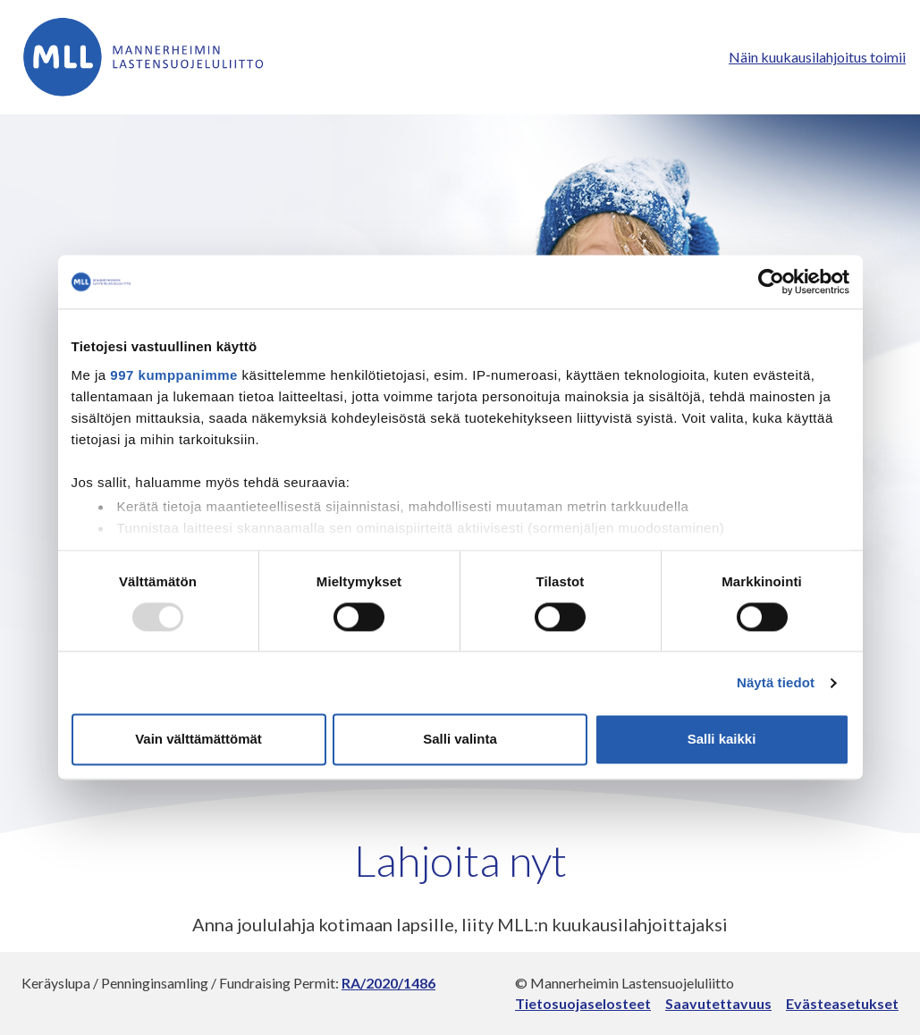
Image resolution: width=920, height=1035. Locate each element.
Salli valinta (460, 739)
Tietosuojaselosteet (583, 1003)
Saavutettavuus (718, 1003)
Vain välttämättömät (198, 739)
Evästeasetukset (842, 1003)
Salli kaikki (722, 739)
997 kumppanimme (174, 375)
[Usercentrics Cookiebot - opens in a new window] (771, 281)
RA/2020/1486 (388, 982)
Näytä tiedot (775, 682)
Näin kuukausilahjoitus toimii (817, 56)
